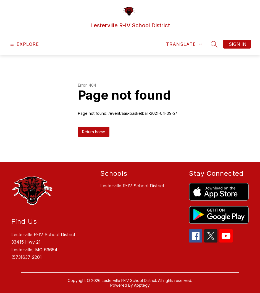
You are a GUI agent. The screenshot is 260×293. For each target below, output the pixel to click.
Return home (93, 131)
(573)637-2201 (26, 257)
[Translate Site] (184, 44)
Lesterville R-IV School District (132, 185)
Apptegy (142, 285)
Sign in (237, 44)
